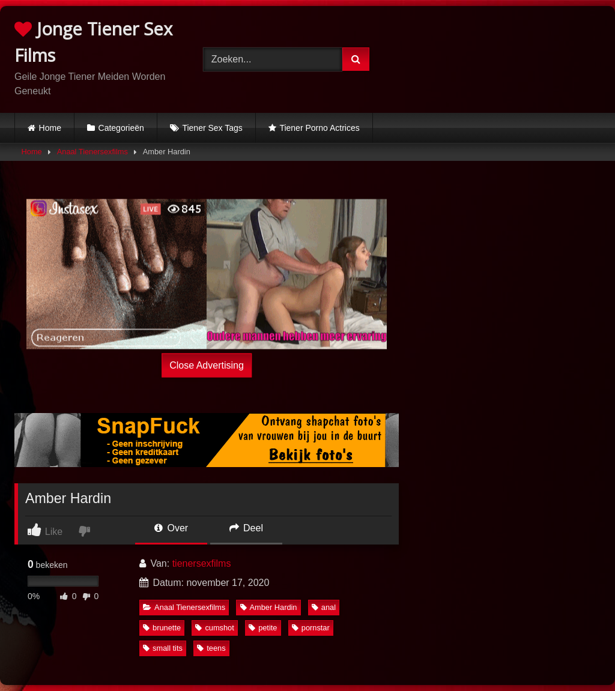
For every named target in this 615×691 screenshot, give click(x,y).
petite (263, 627)
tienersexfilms (201, 563)
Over (171, 528)
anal (324, 607)
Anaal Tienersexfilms (92, 151)
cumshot (214, 627)
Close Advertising (206, 365)
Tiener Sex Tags (212, 128)
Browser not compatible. (501, 57)
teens (211, 648)
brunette (162, 627)
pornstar (311, 627)
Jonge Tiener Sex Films (93, 42)
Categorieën (121, 128)
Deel (246, 528)
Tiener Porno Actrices (319, 128)
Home (50, 128)
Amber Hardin (268, 607)
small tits (163, 648)
